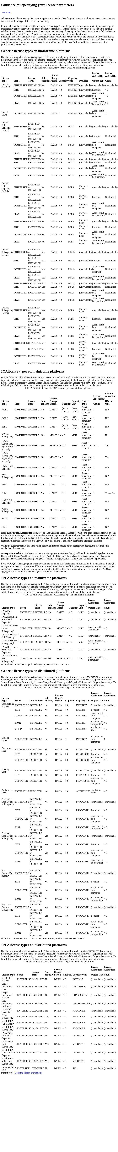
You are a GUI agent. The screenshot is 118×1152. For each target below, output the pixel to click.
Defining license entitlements (28, 1072)
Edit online (6, 12)
